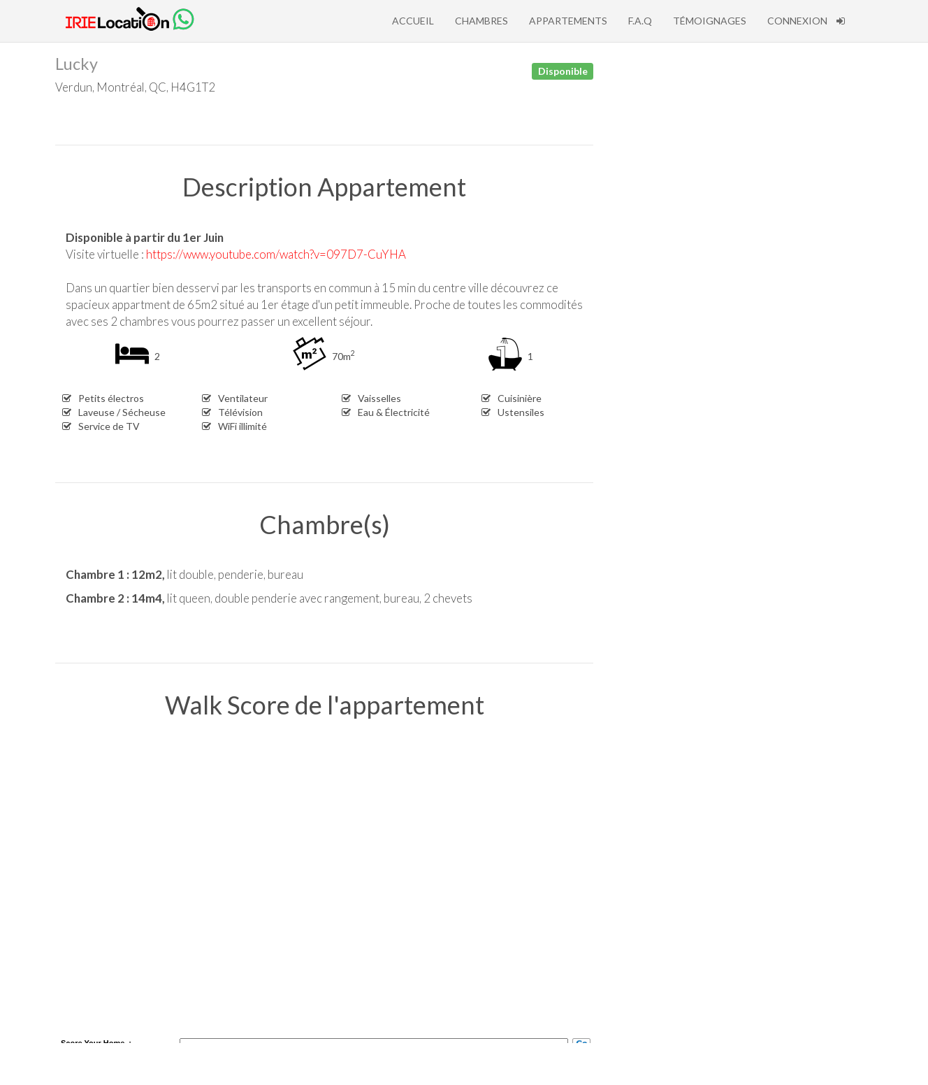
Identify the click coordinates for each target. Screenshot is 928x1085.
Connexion (806, 21)
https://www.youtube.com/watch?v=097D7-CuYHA (276, 254)
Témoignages (709, 21)
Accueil (413, 21)
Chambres (481, 21)
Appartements (568, 21)
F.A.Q (640, 21)
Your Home (104, 1043)
